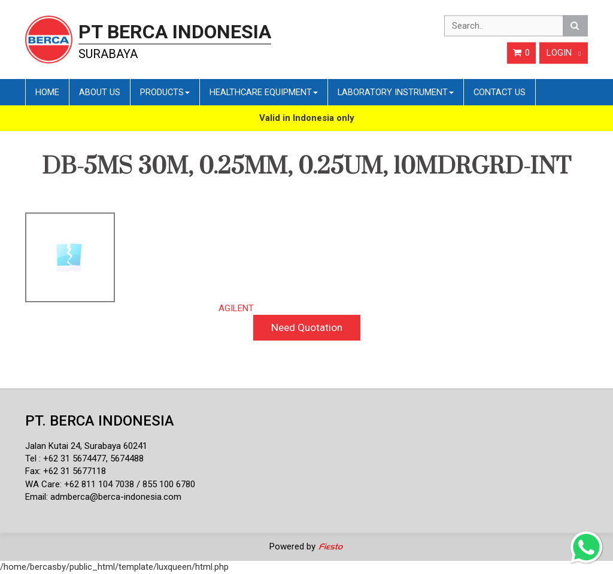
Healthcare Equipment (264, 92)
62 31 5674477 (77, 458)
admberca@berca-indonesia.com (115, 496)
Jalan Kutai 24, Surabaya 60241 (86, 446)
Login (564, 52)
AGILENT (236, 308)
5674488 (127, 458)
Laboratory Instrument (396, 92)
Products (165, 92)
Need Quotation (306, 327)
